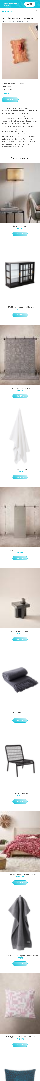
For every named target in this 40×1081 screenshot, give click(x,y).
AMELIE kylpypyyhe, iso (20, 469)
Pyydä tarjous (29, 4)
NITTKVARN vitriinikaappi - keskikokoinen (20, 307)
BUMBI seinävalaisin (20, 226)
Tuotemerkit (15, 83)
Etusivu (4, 22)
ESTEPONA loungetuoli (20, 794)
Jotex (22, 83)
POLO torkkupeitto (20, 712)
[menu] (36, 11)
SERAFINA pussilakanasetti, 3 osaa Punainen (20, 875)
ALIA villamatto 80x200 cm (20, 550)
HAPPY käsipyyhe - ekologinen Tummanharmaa (20, 956)
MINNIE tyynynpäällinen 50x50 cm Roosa (20, 1037)
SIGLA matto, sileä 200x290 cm (20, 388)
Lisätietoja (10, 99)
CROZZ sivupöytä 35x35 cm (20, 631)
